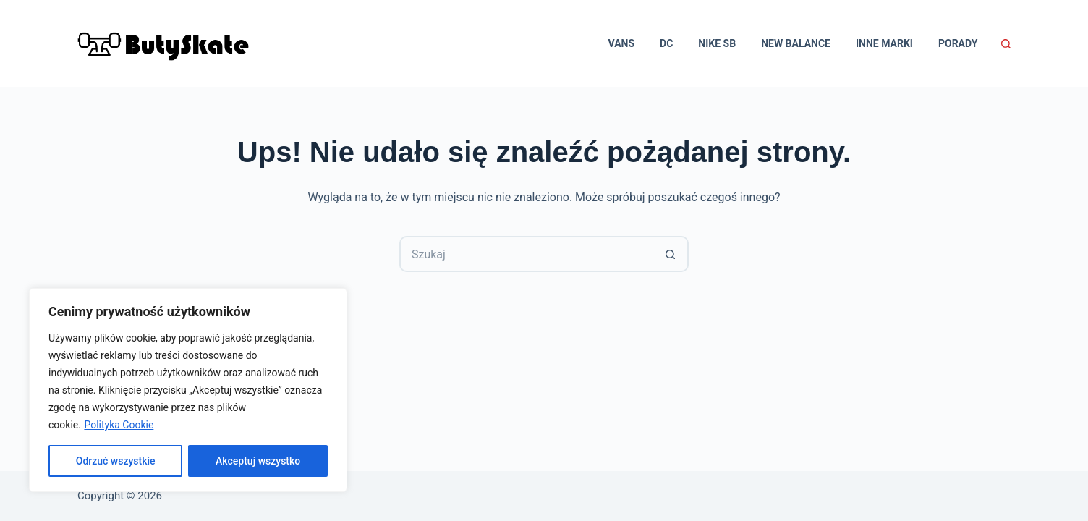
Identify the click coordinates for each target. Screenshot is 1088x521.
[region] (188, 390)
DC (666, 43)
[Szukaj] (1006, 43)
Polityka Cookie (118, 425)
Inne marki (884, 43)
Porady (958, 43)
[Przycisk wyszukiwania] (671, 254)
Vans (621, 43)
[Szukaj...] (526, 254)
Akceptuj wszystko (258, 461)
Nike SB (717, 43)
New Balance (795, 43)
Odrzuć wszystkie (116, 461)
